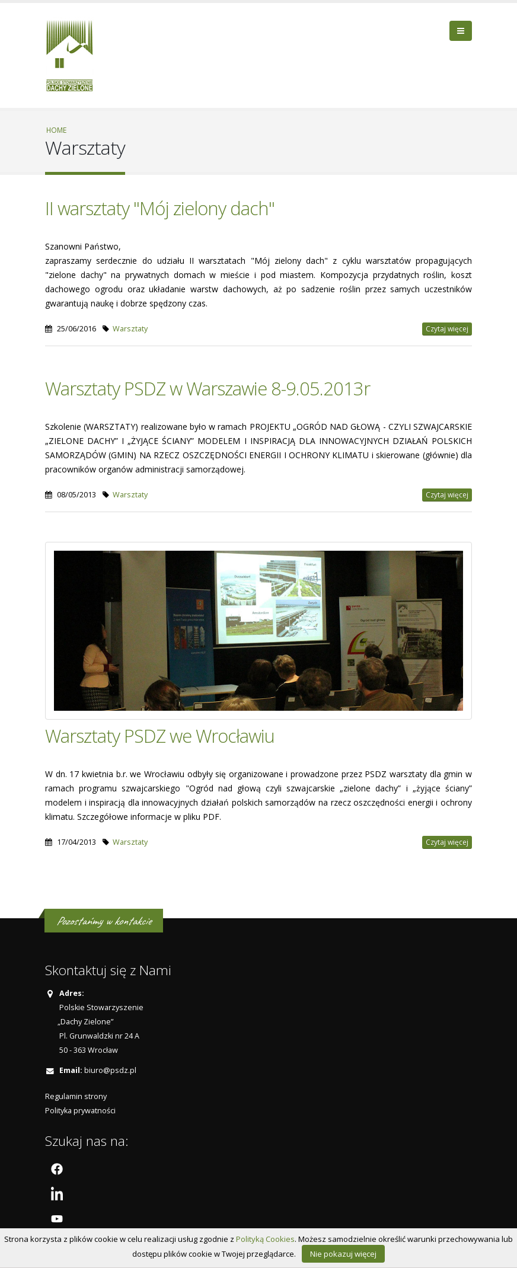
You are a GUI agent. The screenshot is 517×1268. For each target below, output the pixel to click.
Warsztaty (130, 329)
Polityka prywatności (80, 1111)
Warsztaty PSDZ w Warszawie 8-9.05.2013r (207, 388)
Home (56, 130)
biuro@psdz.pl (110, 1070)
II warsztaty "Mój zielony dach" (160, 208)
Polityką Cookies (265, 1239)
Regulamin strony (76, 1096)
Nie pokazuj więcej (343, 1253)
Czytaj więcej (447, 329)
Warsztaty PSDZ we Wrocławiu (160, 735)
